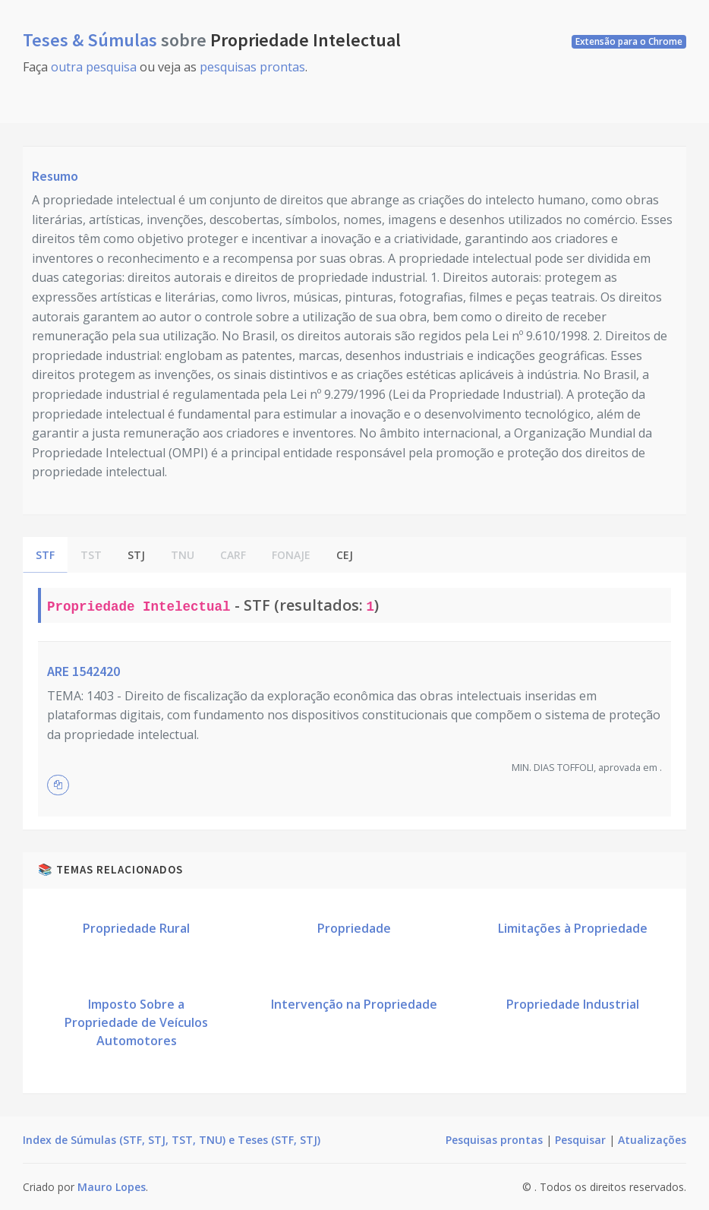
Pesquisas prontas (494, 1140)
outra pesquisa (94, 66)
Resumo (55, 176)
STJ (136, 555)
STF (45, 555)
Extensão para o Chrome (628, 41)
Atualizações (652, 1140)
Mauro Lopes (111, 1187)
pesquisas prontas (252, 66)
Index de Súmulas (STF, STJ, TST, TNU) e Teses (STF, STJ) (171, 1140)
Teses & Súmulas (92, 40)
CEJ (344, 555)
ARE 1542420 (83, 671)
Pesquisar (580, 1140)
